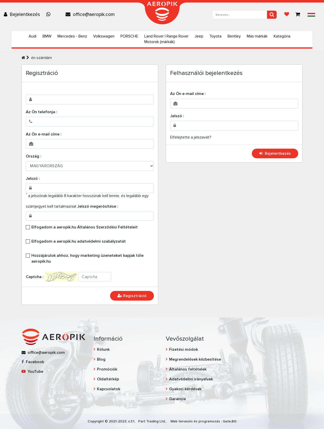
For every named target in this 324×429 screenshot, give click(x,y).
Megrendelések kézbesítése (195, 359)
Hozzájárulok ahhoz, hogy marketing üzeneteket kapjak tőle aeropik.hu (87, 258)
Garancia (177, 398)
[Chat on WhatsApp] (49, 14)
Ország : (33, 156)
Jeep (199, 36)
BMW (47, 36)
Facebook (33, 361)
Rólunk (103, 349)
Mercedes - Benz (72, 36)
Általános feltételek (188, 369)
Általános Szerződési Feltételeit (107, 227)
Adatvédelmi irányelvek (191, 379)
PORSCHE (129, 36)
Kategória (282, 36)
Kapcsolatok (108, 389)
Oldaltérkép (108, 379)
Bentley (234, 36)
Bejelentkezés (275, 153)
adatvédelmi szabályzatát (101, 241)
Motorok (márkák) (159, 41)
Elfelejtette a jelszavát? (190, 137)
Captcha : (35, 276)
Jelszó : (33, 178)
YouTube (32, 371)
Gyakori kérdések (185, 389)
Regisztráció (132, 295)
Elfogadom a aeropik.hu (84, 227)
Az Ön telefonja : (41, 111)
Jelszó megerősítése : (97, 206)
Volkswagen (103, 36)
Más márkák (257, 36)
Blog (101, 359)
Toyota (215, 36)
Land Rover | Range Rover (166, 36)
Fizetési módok (183, 349)
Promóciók (107, 369)
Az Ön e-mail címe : (44, 134)
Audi (32, 36)
